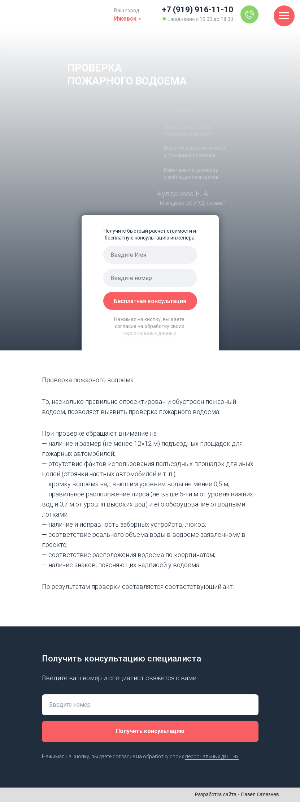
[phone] (150, 278)
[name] (150, 255)
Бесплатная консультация (150, 301)
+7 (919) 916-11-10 (197, 9)
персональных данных (149, 333)
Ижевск (125, 18)
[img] (249, 14)
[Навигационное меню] (284, 16)
